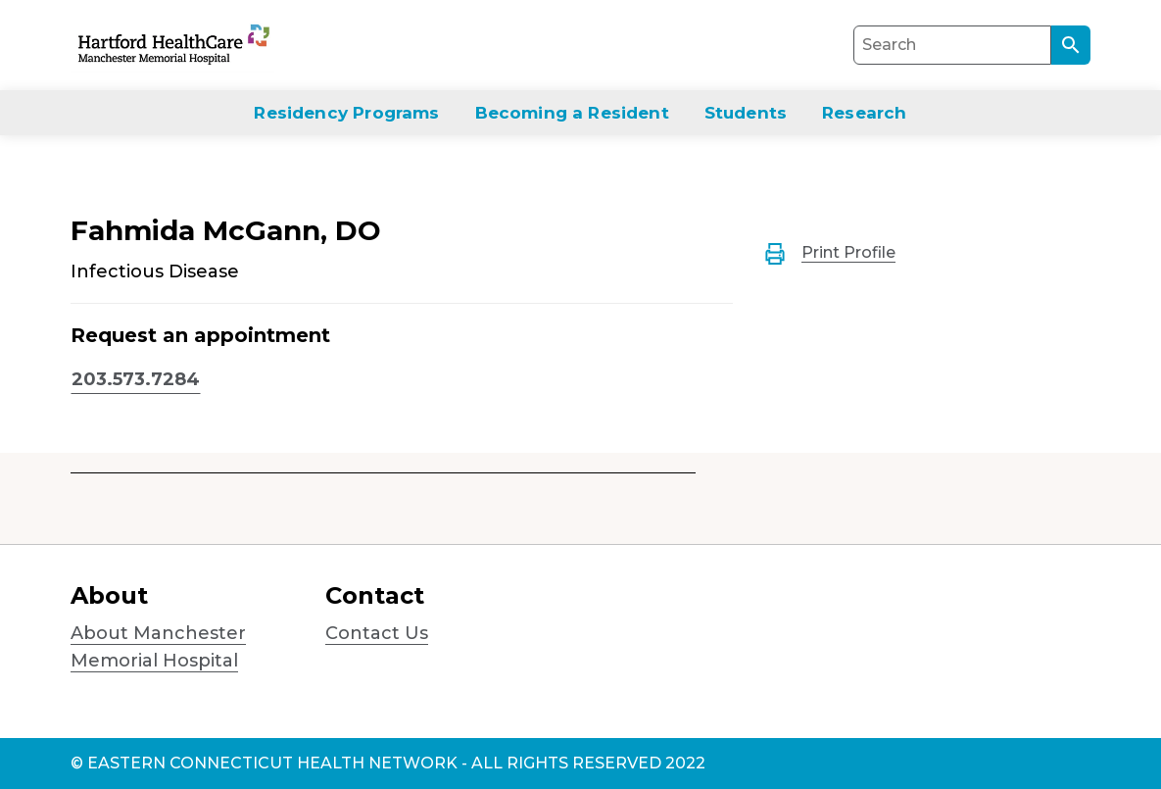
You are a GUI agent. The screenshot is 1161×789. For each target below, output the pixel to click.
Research (864, 113)
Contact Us (376, 633)
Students (745, 113)
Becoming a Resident (572, 113)
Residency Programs (346, 113)
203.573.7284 (136, 379)
